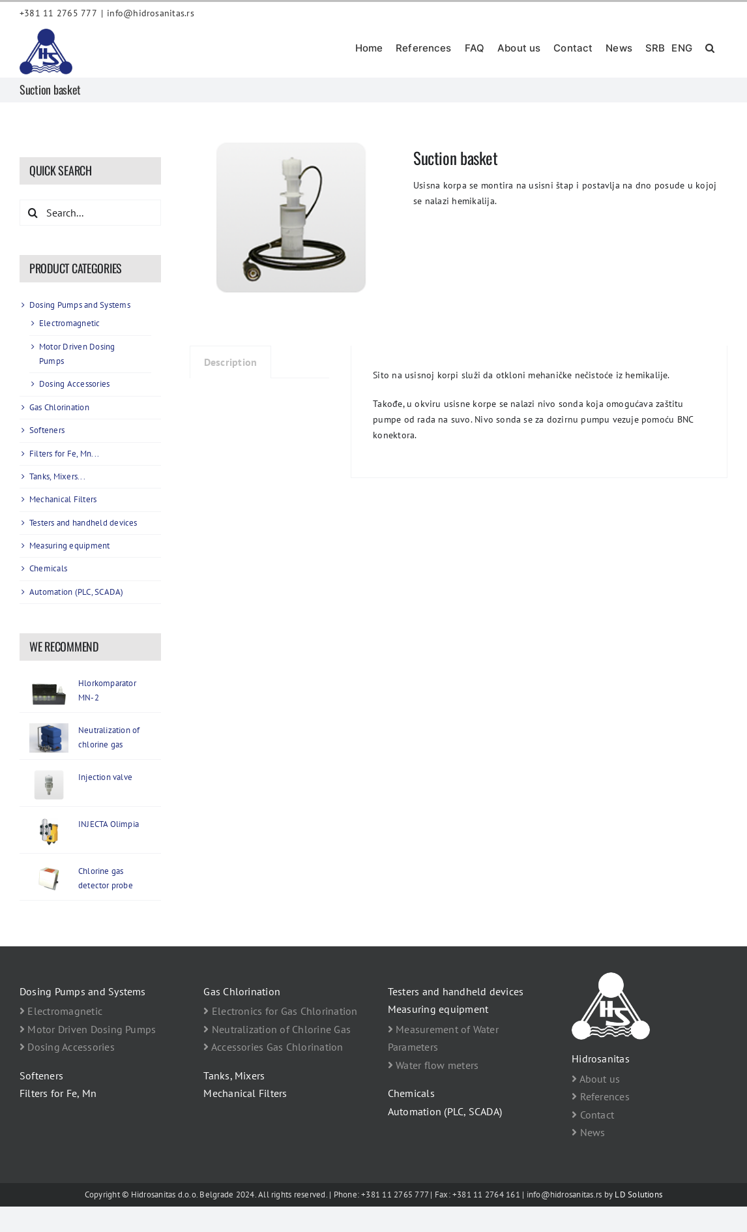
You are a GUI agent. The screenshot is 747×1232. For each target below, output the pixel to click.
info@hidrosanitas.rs (150, 13)
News (588, 1132)
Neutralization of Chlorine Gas (277, 1029)
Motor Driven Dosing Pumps (88, 1029)
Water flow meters (433, 1065)
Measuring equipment (69, 545)
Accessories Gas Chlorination (273, 1046)
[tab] (231, 362)
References (601, 1096)
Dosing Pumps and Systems (79, 304)
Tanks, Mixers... (57, 476)
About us (596, 1078)
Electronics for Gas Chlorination (280, 1010)
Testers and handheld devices (83, 522)
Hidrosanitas (601, 1058)
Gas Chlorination (59, 407)
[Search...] (90, 213)
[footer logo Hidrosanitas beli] (611, 977)
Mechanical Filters (62, 499)
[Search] (33, 213)
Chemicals (48, 568)
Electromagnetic (69, 323)
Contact (593, 1114)
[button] (709, 46)
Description (230, 361)
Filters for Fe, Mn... (64, 453)
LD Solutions (638, 1194)
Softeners (47, 430)
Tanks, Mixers (234, 1075)
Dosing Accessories (74, 383)
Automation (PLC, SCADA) (76, 591)
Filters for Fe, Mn (58, 1093)
